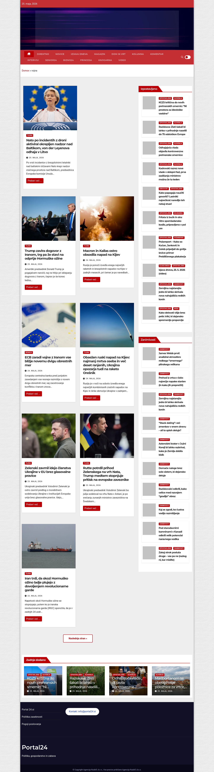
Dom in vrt (119, 54)
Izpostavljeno (165, 98)
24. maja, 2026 (93, 260)
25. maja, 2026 (36, 158)
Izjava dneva (79, 54)
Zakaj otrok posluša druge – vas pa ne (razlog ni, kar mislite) (173, 556)
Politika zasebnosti (32, 716)
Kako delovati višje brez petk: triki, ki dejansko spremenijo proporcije (172, 316)
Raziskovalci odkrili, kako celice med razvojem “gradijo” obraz (173, 493)
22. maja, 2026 (35, 596)
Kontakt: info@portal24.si (82, 711)
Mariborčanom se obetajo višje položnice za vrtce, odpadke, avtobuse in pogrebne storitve (170, 689)
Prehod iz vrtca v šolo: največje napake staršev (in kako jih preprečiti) (172, 381)
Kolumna (138, 54)
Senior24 (51, 60)
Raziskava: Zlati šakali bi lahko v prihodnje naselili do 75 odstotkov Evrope (173, 131)
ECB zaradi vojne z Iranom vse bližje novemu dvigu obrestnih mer (48, 361)
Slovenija (178, 98)
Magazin (99, 54)
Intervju (33, 60)
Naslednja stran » (78, 638)
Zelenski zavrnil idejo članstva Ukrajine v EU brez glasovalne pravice (48, 472)
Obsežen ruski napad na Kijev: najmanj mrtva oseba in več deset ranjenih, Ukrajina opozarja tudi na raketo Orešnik (106, 365)
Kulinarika (178, 213)
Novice (60, 54)
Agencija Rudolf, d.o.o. (131, 770)
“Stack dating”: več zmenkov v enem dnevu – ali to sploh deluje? (172, 427)
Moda (176, 308)
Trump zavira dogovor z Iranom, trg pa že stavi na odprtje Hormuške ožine (44, 255)
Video (122, 60)
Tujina (29, 135)
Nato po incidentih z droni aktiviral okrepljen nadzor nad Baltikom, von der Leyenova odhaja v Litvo (49, 146)
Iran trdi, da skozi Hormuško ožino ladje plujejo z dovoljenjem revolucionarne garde (46, 584)
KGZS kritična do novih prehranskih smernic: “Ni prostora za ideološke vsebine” (42, 686)
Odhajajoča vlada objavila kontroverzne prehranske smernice (171, 151)
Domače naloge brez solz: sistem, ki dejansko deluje (172, 472)
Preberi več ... (35, 180)
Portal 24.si (28, 709)
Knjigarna (105, 60)
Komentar (156, 54)
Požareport (179, 237)
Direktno (43, 54)
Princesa (86, 60)
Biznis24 (68, 60)
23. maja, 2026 (35, 481)
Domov (25, 70)
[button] (182, 57)
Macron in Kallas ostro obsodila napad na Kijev (101, 253)
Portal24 (35, 747)
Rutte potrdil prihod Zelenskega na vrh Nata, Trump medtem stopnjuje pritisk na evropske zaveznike (106, 474)
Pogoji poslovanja (31, 724)
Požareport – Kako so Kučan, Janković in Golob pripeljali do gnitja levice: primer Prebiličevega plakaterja (172, 249)
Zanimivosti (178, 284)
